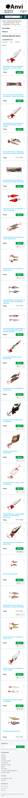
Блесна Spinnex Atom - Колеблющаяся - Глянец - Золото (13, 637)
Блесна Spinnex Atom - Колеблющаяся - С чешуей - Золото (13, 269)
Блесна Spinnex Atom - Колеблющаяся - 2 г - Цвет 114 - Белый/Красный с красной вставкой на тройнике (14, 330)
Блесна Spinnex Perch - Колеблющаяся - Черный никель (13, 389)
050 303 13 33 (8, 12)
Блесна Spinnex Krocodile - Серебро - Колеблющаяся (12, 357)
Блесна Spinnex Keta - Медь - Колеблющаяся (10, 451)
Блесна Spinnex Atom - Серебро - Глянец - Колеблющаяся (14, 483)
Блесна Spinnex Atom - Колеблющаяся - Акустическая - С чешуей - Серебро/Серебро (13, 124)
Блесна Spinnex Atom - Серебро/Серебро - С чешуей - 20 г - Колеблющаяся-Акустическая (14, 515)
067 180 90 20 (8, 11)
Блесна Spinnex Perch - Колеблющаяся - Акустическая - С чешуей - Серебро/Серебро (13, 67)
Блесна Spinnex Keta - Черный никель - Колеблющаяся (13, 420)
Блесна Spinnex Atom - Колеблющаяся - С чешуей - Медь (13, 543)
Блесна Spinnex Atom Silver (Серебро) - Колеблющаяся (13, 700)
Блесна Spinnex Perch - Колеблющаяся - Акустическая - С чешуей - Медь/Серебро (13, 95)
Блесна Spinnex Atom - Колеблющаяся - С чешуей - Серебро (13, 669)
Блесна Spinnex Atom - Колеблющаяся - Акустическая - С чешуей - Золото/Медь (13, 180)
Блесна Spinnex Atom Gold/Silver (11, 731)
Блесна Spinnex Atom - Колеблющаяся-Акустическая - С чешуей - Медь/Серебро (13, 606)
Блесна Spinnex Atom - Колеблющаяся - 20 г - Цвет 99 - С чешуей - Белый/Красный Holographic (14, 301)
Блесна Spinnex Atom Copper (10, 573)
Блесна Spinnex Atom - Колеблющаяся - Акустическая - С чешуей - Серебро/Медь (13, 152)
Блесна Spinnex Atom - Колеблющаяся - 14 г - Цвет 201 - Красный (14, 209)
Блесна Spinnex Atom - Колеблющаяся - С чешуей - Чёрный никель (13, 237)
